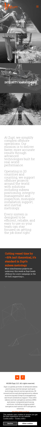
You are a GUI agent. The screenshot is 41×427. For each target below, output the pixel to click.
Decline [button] (10, 423)
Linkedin (17, 377)
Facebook (23, 377)
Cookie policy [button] (8, 418)
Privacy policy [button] (20, 418)
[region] (20, 326)
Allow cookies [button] (27, 423)
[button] (20, 48)
